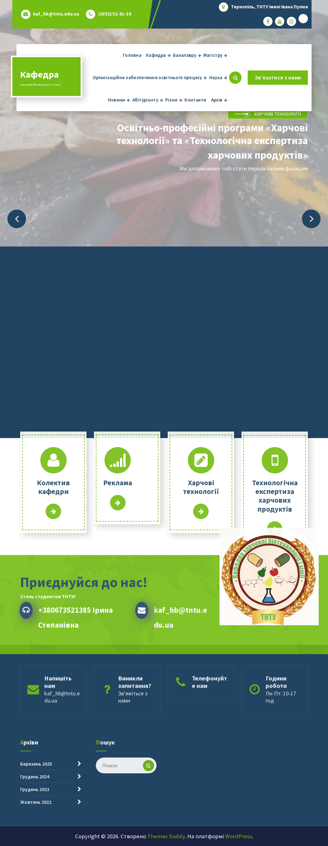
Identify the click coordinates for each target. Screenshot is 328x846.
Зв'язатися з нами (278, 77)
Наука (216, 77)
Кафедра (156, 55)
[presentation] (16, 219)
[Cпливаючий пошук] (235, 77)
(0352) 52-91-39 (114, 14)
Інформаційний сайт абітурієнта (201, 571)
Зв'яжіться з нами (133, 721)
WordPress (238, 836)
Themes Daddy (166, 836)
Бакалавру (184, 55)
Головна (132, 55)
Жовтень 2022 (35, 837)
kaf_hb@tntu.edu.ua (56, 14)
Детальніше (53, 571)
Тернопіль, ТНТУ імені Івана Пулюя (269, 7)
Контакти (195, 100)
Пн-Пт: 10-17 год (281, 721)
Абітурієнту (145, 100)
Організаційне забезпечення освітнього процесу (147, 77)
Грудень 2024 (34, 811)
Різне (171, 100)
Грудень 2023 (34, 824)
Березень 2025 (36, 798)
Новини (116, 100)
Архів (217, 100)
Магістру (212, 55)
